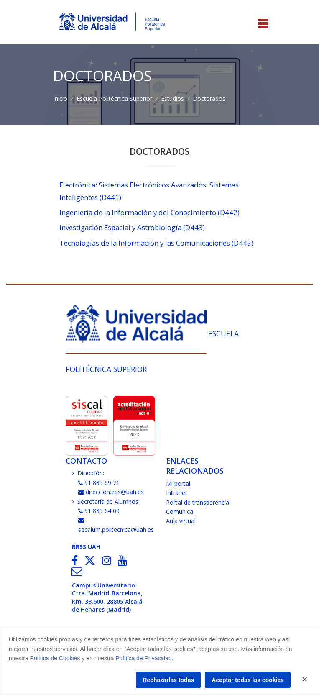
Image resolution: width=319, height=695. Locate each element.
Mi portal (178, 483)
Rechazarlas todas (168, 680)
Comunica (179, 511)
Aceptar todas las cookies (248, 680)
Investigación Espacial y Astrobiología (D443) (132, 227)
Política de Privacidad (143, 658)
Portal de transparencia (197, 502)
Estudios (172, 99)
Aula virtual (181, 521)
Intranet (176, 493)
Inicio (60, 99)
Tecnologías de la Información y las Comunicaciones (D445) (156, 243)
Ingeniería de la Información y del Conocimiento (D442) (149, 212)
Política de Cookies (55, 658)
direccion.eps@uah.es (111, 492)
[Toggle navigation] (263, 24)
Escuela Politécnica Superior (114, 99)
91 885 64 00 (99, 511)
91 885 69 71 (99, 483)
